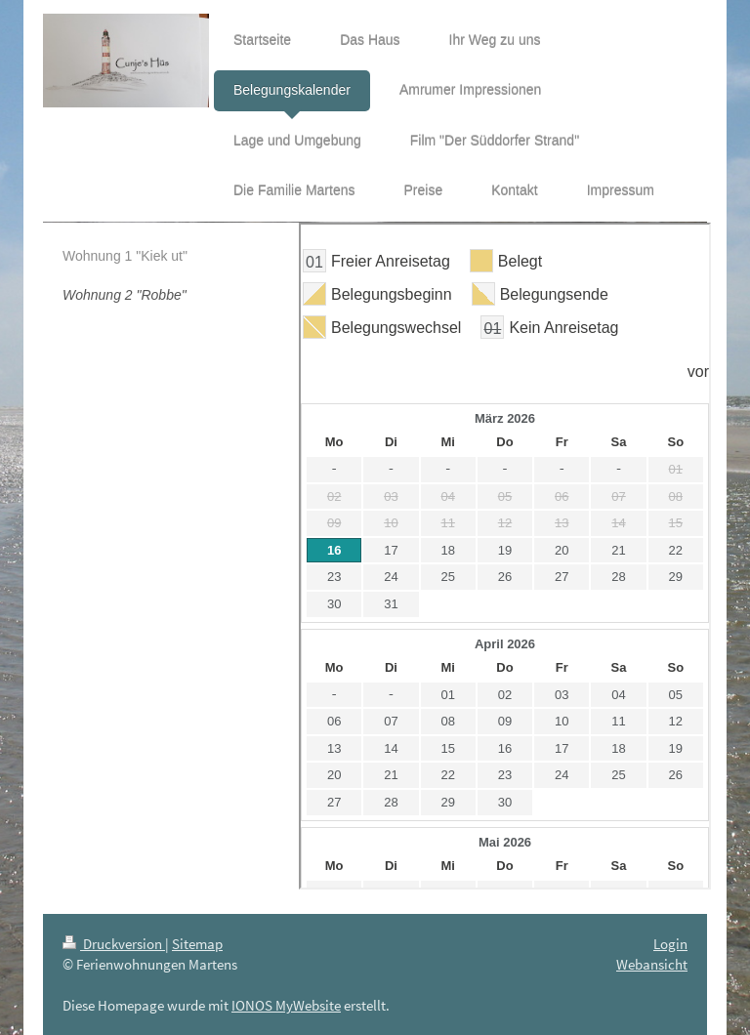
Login (670, 943)
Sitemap (197, 943)
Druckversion (113, 943)
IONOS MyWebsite (286, 1005)
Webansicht (652, 964)
